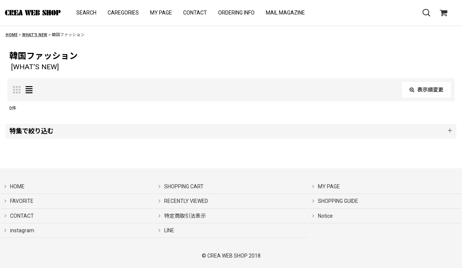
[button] (86, 13)
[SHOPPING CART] (443, 13)
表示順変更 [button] (426, 90)
